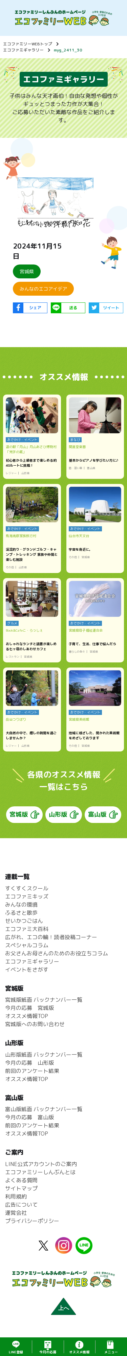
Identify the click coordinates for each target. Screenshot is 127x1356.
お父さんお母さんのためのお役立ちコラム (56, 953)
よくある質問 (21, 1180)
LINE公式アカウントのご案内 (41, 1164)
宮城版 (18, 814)
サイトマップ (21, 1188)
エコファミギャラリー (23, 50)
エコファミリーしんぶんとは (40, 1172)
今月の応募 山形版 (29, 1062)
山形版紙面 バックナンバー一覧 (43, 1054)
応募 (47, 1352)
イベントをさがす (26, 969)
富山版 (97, 814)
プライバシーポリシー (32, 1221)
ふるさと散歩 (21, 912)
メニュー (111, 1352)
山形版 (58, 814)
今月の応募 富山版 (29, 1117)
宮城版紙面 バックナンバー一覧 (43, 1000)
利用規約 (16, 1197)
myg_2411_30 (68, 50)
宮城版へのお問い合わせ (35, 1024)
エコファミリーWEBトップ (27, 44)
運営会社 (16, 1213)
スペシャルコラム (26, 945)
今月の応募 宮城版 (29, 1008)
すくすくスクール (26, 888)
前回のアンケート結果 (32, 1071)
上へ (63, 1308)
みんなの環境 (21, 904)
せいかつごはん (24, 921)
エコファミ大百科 (26, 929)
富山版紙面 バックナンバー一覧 (43, 1109)
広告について (21, 1205)
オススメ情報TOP (26, 1016)
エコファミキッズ (26, 896)
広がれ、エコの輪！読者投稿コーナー (51, 937)
